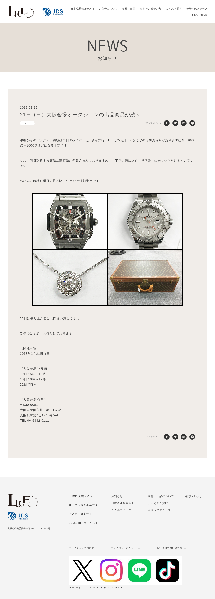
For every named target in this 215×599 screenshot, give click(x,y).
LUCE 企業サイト (81, 496)
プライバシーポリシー (123, 548)
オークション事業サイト (85, 505)
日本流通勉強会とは (82, 8)
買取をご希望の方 (150, 8)
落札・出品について (161, 496)
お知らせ (27, 123)
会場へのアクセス (196, 8)
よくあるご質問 (158, 503)
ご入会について (108, 8)
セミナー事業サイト (82, 513)
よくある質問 (174, 8)
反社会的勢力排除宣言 (169, 548)
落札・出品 (128, 8)
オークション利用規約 (81, 548)
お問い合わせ (199, 14)
